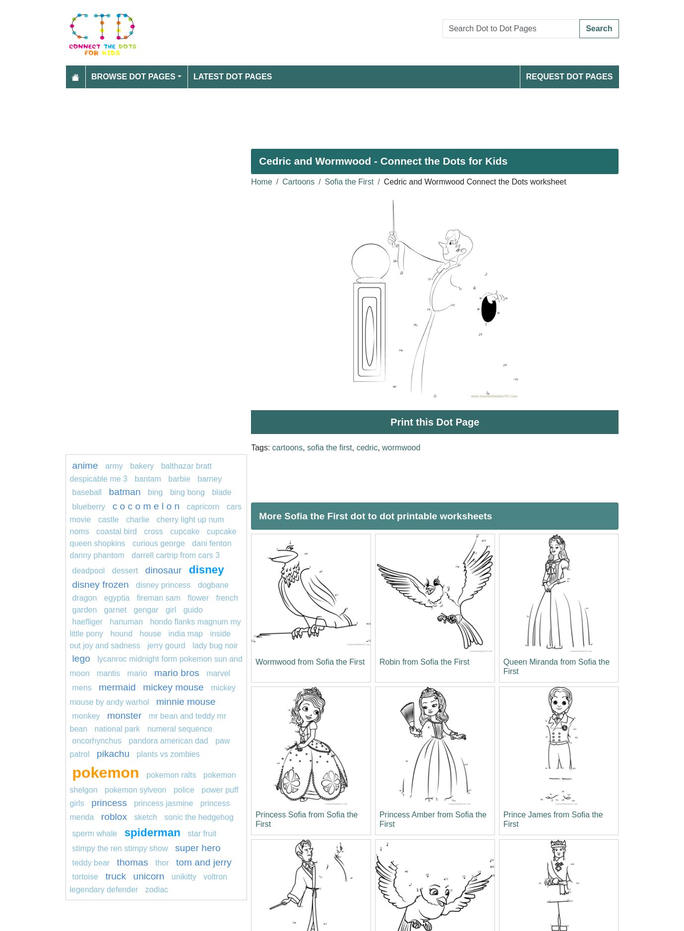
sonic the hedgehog (199, 817)
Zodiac (156, 889)
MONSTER (124, 715)
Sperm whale (95, 833)
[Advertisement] (342, 114)
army (114, 466)
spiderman (152, 832)
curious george (158, 543)
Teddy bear (91, 863)
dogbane (213, 585)
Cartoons (298, 182)
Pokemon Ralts (171, 775)
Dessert (125, 570)
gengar (146, 610)
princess (108, 803)
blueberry (89, 506)
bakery (142, 466)
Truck (115, 876)
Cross (153, 531)
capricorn (203, 506)
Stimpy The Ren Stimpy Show (120, 848)
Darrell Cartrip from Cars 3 (175, 555)
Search (599, 28)
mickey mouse (173, 687)
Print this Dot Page (434, 422)
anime (85, 465)
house (151, 633)
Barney (209, 479)
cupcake (185, 531)
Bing (155, 492)
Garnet (115, 610)
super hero (198, 848)
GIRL (171, 610)
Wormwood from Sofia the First (310, 662)
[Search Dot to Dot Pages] (511, 28)
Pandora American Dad (168, 741)
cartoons (287, 447)
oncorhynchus (97, 741)
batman (125, 492)
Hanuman (126, 622)
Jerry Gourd (166, 645)
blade (221, 492)
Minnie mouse (185, 701)
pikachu (113, 753)
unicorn (148, 876)
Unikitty (184, 876)
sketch (145, 817)
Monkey (86, 716)
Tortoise (85, 876)
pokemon (105, 772)
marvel (218, 673)
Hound (122, 633)
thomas (132, 862)
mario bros (176, 673)
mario (137, 673)
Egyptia (117, 598)
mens (82, 687)
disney (206, 569)
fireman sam (159, 598)
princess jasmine (163, 803)
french (227, 598)
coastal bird (116, 531)
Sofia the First (349, 182)
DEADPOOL (88, 570)
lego (81, 658)
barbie (179, 479)
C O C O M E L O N (146, 506)
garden (84, 610)
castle (108, 519)
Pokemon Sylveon (136, 790)
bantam (147, 479)
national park (117, 729)
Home (261, 182)
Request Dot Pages (569, 76)
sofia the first (329, 447)
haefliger (87, 622)
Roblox (114, 816)
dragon (85, 598)
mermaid (117, 687)
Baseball (87, 492)
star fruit (201, 833)
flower (198, 598)
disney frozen (100, 584)
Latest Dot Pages (232, 76)
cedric (367, 447)
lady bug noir (215, 645)
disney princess (163, 585)
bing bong (187, 492)
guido (193, 610)
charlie (137, 519)
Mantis (108, 673)
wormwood (401, 447)
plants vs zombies (168, 754)
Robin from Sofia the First (424, 662)
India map (186, 633)
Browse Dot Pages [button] (133, 76)
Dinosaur (163, 570)
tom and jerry (204, 862)
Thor (162, 863)
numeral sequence (180, 729)
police (184, 790)
